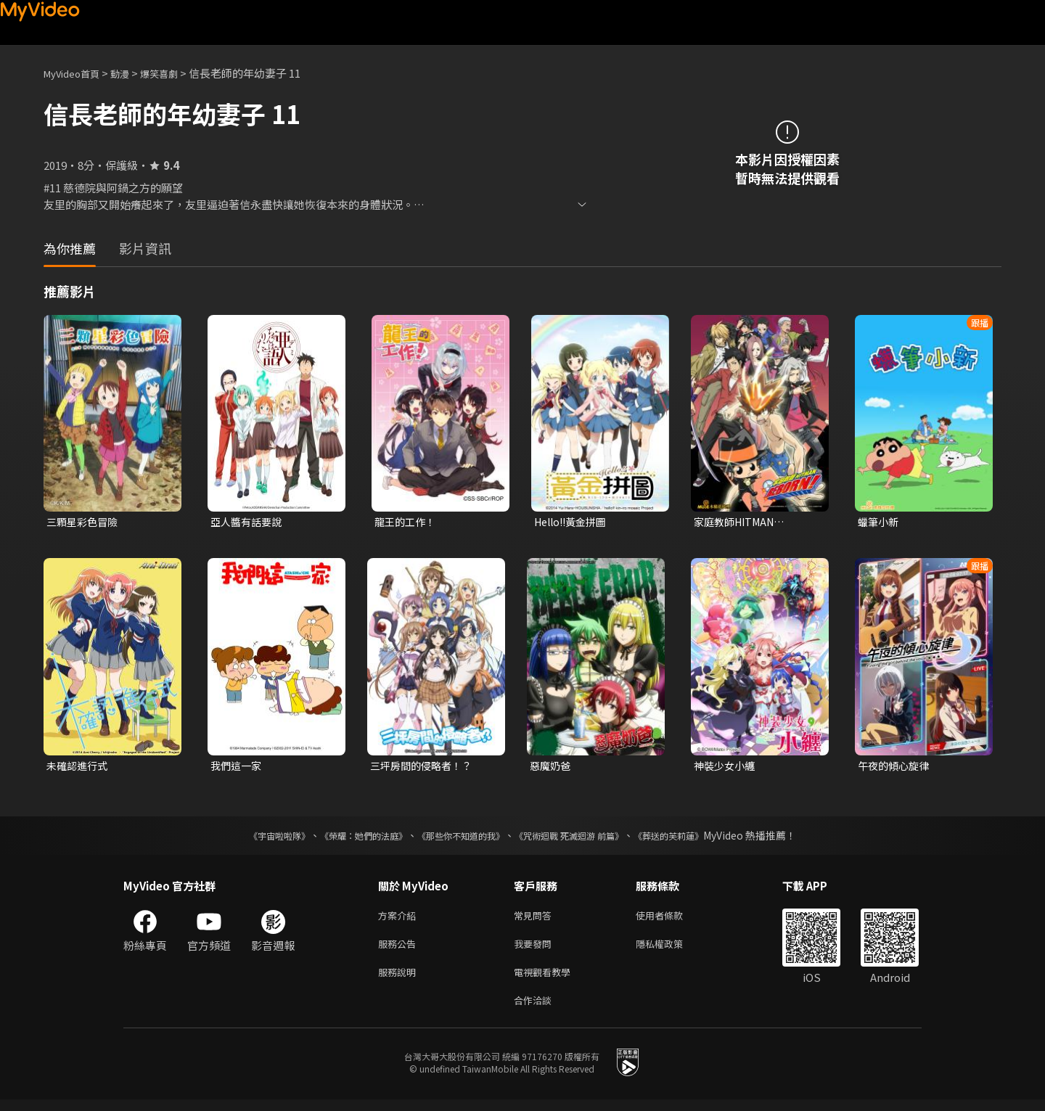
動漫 (131, 73)
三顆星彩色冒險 (84, 522)
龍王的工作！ (407, 522)
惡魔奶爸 (551, 767)
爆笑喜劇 (175, 73)
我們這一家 (237, 767)
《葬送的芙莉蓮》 (696, 838)
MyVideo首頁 (77, 73)
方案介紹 (400, 919)
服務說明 (400, 980)
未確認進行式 (79, 767)
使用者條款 (671, 919)
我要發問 (535, 949)
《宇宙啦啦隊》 (250, 838)
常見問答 (535, 919)
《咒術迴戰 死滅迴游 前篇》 (583, 838)
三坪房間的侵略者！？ (424, 767)
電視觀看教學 (546, 980)
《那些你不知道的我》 (458, 838)
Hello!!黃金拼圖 (574, 522)
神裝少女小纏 (726, 767)
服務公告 (400, 949)
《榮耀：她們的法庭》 (347, 838)
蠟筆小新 (879, 522)
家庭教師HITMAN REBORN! (738, 522)
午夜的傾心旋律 (896, 767)
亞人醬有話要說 (248, 522)
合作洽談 (535, 1010)
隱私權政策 (671, 949)
